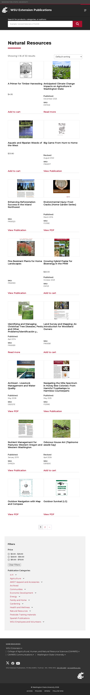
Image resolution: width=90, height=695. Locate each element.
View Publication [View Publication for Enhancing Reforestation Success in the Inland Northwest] (17, 230)
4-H (11, 575)
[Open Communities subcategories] (25, 589)
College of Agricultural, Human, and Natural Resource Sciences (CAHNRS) (43, 651)
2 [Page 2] (45, 527)
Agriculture (15, 578)
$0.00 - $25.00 (17, 554)
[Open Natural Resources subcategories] (30, 611)
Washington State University (15, 2)
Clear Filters (14, 565)
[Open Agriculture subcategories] (23, 579)
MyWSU (47, 691)
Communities (16, 589)
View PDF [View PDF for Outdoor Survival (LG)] (49, 514)
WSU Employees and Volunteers (25, 622)
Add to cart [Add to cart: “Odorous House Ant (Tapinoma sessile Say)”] (50, 470)
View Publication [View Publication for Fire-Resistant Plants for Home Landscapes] (17, 293)
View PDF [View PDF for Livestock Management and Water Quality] (13, 411)
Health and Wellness (20, 607)
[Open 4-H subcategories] (15, 575)
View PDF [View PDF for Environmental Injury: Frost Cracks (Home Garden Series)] (49, 230)
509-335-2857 (61, 668)
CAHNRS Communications (20, 655)
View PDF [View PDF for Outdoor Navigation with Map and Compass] (13, 514)
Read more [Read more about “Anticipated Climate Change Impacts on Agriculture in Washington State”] (50, 112)
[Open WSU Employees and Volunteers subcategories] (43, 622)
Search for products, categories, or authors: (27, 19)
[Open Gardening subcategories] (22, 604)
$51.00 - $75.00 (17, 560)
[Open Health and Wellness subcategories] (32, 607)
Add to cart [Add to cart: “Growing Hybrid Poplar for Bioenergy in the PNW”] (50, 293)
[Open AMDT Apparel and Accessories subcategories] (41, 582)
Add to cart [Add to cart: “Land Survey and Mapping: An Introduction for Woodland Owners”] (50, 352)
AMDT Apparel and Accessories (24, 582)
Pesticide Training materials (23, 615)
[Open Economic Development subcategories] (35, 593)
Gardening (15, 604)
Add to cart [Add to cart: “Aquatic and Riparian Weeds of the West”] (14, 171)
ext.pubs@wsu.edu (74, 668)
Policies (38, 691)
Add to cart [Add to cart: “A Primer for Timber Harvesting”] (14, 112)
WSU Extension (13, 648)
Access (29, 691)
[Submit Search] (77, 24)
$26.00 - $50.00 (17, 557)
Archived (14, 586)
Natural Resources (19, 611)
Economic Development (21, 593)
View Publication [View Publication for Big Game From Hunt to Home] (53, 171)
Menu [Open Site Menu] (85, 10)
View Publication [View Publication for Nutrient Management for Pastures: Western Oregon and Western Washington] (17, 470)
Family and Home (18, 600)
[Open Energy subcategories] (19, 597)
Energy (13, 596)
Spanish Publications (20, 618)
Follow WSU (58, 691)
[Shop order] (68, 56)
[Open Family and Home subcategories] (29, 600)
